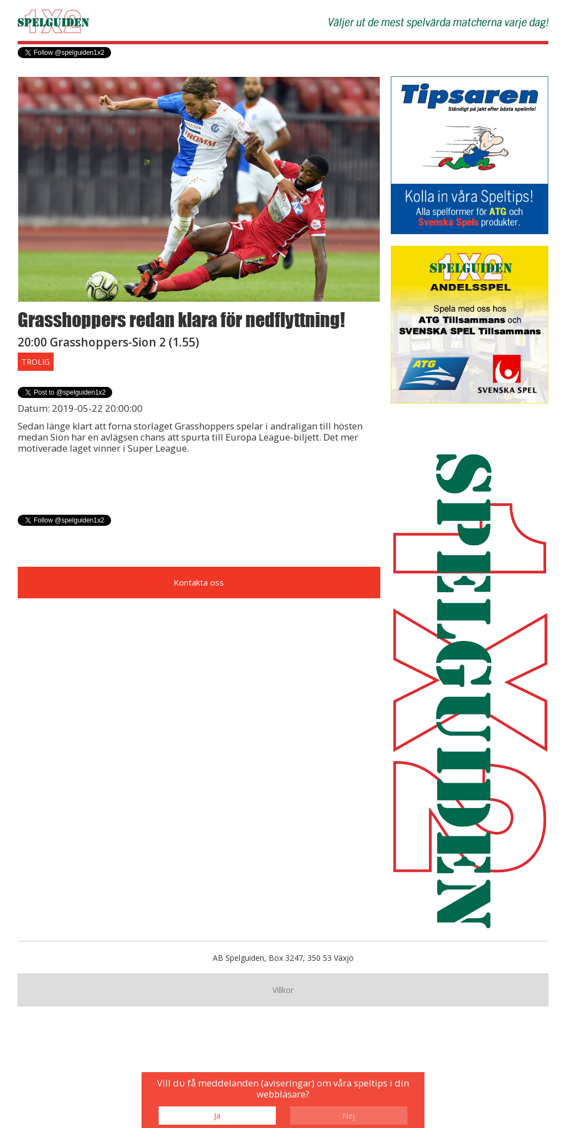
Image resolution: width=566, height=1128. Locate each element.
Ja (217, 1115)
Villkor (283, 990)
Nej (348, 1115)
